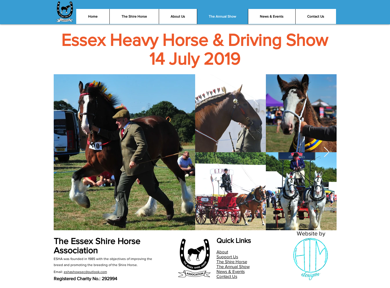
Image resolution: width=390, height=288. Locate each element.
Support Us (227, 256)
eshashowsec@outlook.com (85, 272)
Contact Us (227, 276)
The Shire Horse (232, 261)
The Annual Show (233, 266)
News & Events (231, 271)
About (222, 251)
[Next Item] (326, 152)
